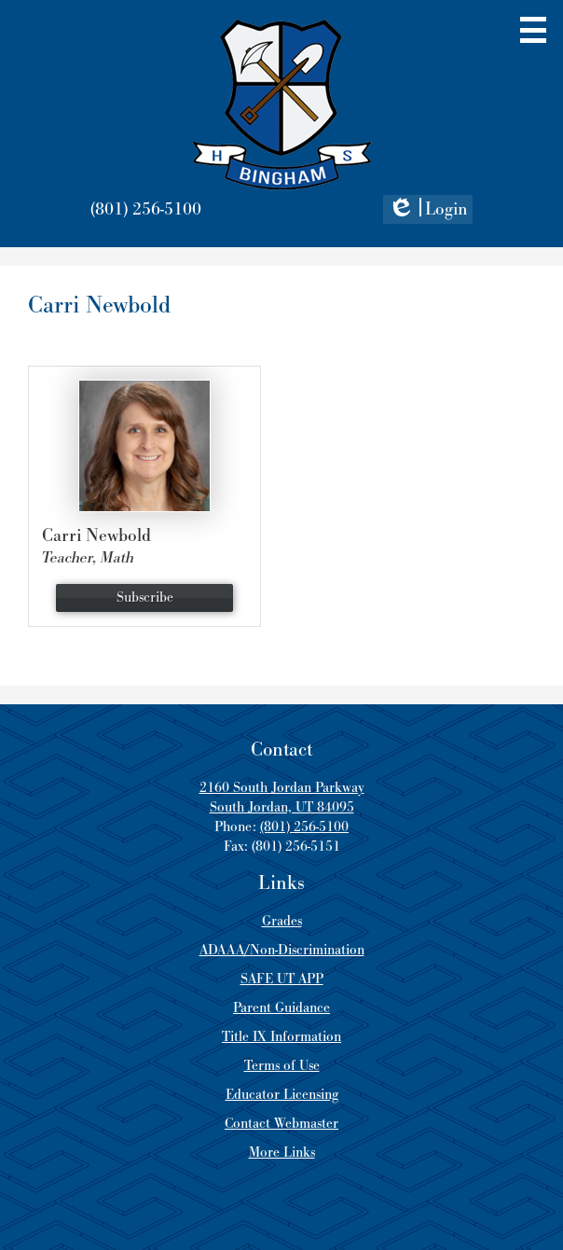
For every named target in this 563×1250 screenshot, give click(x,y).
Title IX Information (281, 1037)
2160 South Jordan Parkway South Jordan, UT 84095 (281, 797)
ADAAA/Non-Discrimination (281, 950)
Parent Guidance (281, 1008)
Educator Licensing (282, 1094)
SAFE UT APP (281, 979)
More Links (282, 1152)
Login (428, 211)
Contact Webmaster (281, 1123)
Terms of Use (282, 1066)
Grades (282, 921)
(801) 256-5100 (145, 209)
